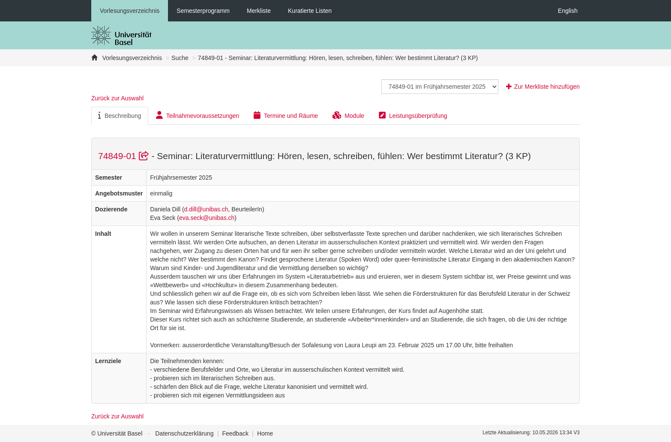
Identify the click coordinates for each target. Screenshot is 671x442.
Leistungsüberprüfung (413, 115)
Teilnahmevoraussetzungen (197, 115)
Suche (180, 57)
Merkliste (259, 10)
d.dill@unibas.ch (206, 209)
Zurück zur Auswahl (117, 98)
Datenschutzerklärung (184, 433)
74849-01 (124, 156)
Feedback (235, 433)
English (568, 10)
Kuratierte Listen (310, 10)
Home (265, 433)
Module (348, 115)
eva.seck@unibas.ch (206, 217)
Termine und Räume (286, 115)
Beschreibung (119, 115)
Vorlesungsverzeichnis (129, 10)
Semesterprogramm (203, 10)
